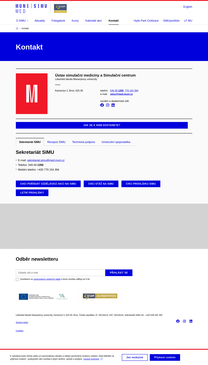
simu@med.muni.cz (121, 94)
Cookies (20, 331)
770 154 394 (131, 90)
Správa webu (22, 322)
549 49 (116, 90)
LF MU (188, 20)
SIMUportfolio (171, 20)
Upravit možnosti (93, 360)
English (187, 6)
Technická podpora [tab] (83, 142)
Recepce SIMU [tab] (56, 142)
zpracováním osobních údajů (46, 279)
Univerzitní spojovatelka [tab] (116, 142)
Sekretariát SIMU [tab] (30, 142)
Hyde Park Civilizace (146, 20)
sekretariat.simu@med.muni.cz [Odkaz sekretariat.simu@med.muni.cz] (46, 160)
